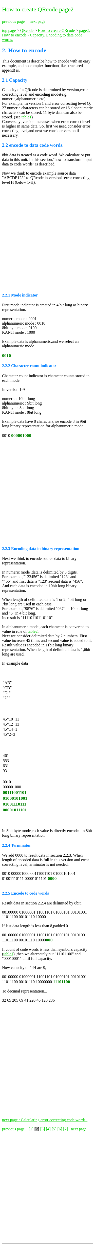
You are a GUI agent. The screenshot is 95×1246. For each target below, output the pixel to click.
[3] (42, 1129)
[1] (31, 1129)
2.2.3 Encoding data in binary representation (40, 548)
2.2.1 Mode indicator (20, 295)
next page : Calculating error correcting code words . (44, 1120)
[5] (54, 1129)
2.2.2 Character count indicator (29, 366)
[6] (60, 1129)
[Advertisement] (47, 238)
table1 (26, 117)
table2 (32, 631)
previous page (13, 21)
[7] (65, 1129)
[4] (48, 1129)
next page (37, 21)
